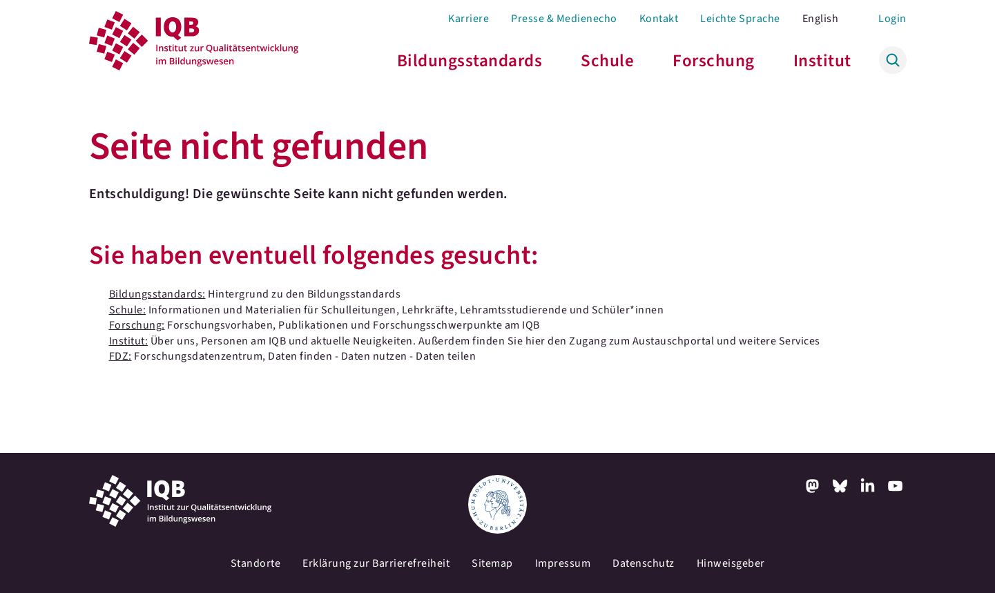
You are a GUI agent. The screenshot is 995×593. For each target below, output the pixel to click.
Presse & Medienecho (564, 18)
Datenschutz (643, 563)
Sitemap (492, 563)
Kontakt (659, 18)
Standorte (256, 563)
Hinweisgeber (731, 563)
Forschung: (137, 325)
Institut (822, 60)
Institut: (128, 341)
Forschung (714, 60)
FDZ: (120, 356)
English (820, 18)
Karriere (468, 18)
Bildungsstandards (470, 60)
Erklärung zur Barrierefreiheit (376, 563)
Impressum (563, 563)
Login (892, 18)
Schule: (127, 310)
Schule (607, 60)
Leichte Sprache (740, 18)
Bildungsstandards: (157, 294)
